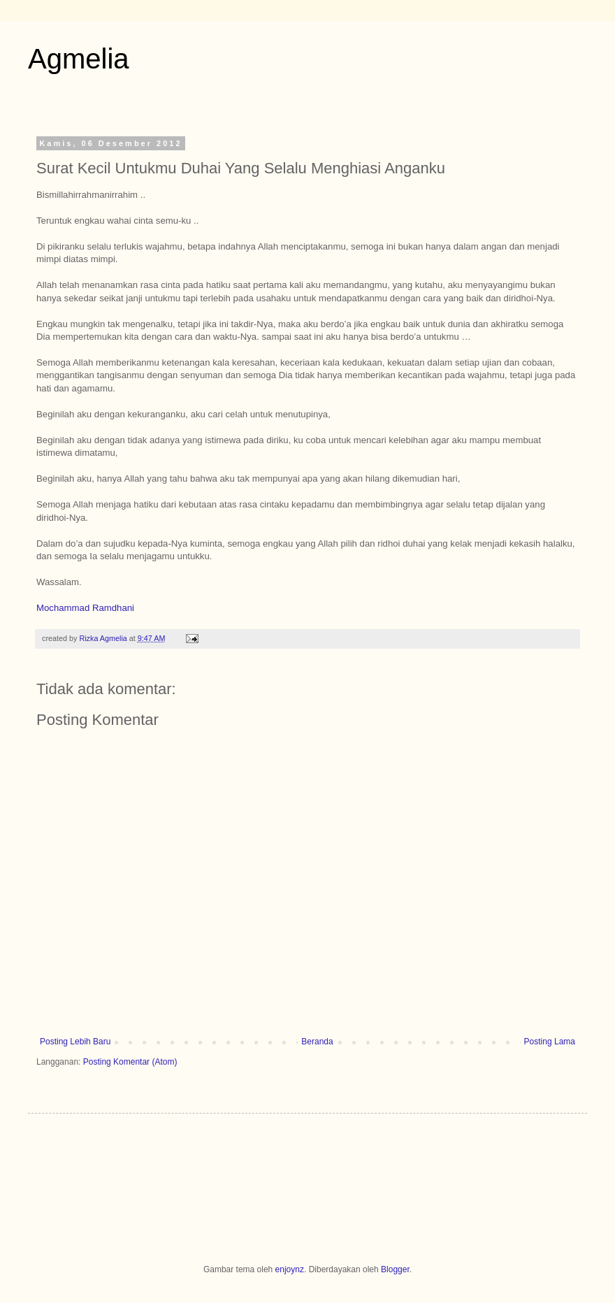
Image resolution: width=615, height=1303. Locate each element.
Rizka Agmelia (104, 638)
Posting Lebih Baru (75, 1041)
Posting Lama (549, 1041)
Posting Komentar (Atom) (130, 1062)
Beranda (317, 1041)
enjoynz (289, 1269)
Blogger (395, 1269)
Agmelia (78, 58)
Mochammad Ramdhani (85, 608)
